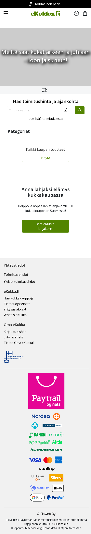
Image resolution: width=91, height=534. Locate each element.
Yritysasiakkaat (15, 309)
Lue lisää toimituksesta (46, 118)
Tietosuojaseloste (17, 304)
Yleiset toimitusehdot (19, 281)
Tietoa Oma (19, 343)
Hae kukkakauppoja (18, 298)
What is (15, 315)
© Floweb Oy (46, 514)
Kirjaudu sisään (15, 332)
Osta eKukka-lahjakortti (46, 226)
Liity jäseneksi (14, 337)
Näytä (45, 158)
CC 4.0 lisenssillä (57, 524)
